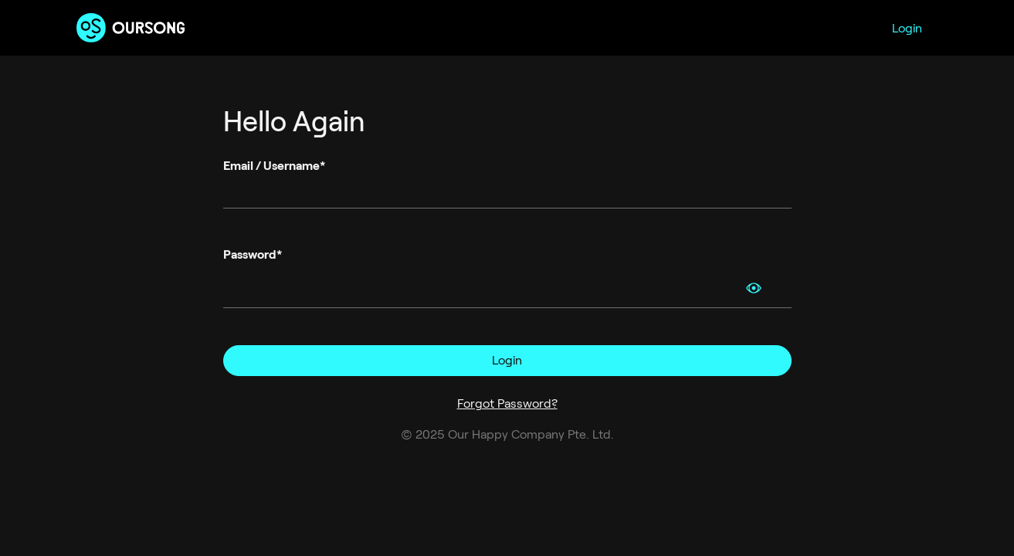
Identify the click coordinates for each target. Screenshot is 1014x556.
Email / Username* (274, 165)
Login (907, 28)
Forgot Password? (507, 403)
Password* (252, 254)
